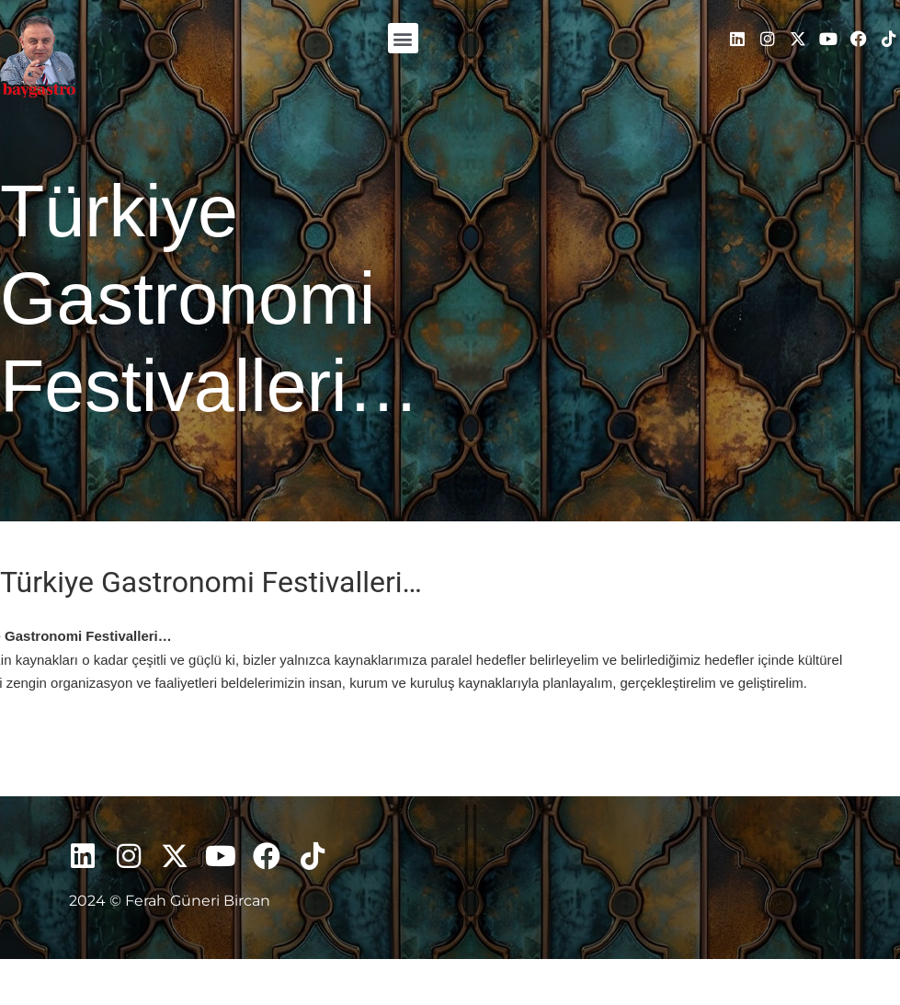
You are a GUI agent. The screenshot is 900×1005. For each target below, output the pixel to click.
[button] (403, 38)
